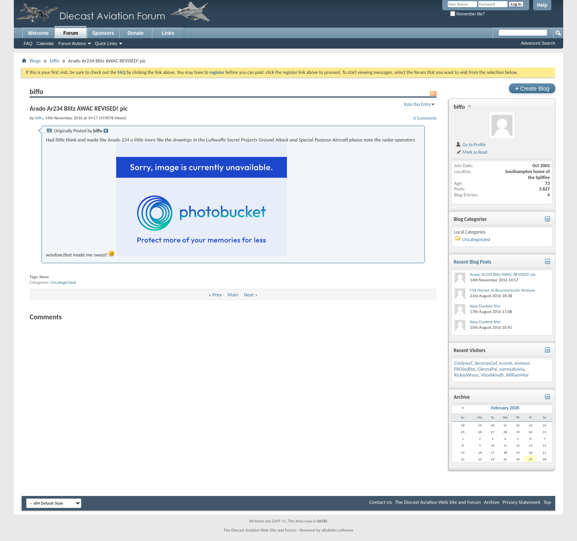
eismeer (522, 363)
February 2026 (505, 408)
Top (547, 502)
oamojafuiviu (511, 369)
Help (542, 5)
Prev (217, 295)
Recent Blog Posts (472, 262)
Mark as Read (471, 152)
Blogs (35, 61)
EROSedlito (464, 369)
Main (233, 295)
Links (168, 33)
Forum (70, 33)
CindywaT (463, 363)
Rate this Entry (417, 104)
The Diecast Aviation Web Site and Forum (438, 502)
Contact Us (380, 502)
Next (249, 295)
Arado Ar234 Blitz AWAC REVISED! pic (503, 274)
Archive (491, 502)
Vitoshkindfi (492, 375)
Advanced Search (538, 43)
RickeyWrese (466, 375)
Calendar (45, 43)
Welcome (38, 33)
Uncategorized (63, 282)
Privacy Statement (521, 502)
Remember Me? (467, 14)
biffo (54, 61)
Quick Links (106, 43)
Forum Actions (72, 43)
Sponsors (103, 33)
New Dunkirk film (485, 306)
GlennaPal (487, 369)
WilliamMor (517, 375)
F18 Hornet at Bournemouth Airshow (502, 290)
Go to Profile (470, 144)
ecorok (505, 363)
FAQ (28, 43)
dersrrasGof (486, 363)
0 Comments (425, 118)
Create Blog (532, 88)
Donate (136, 33)
